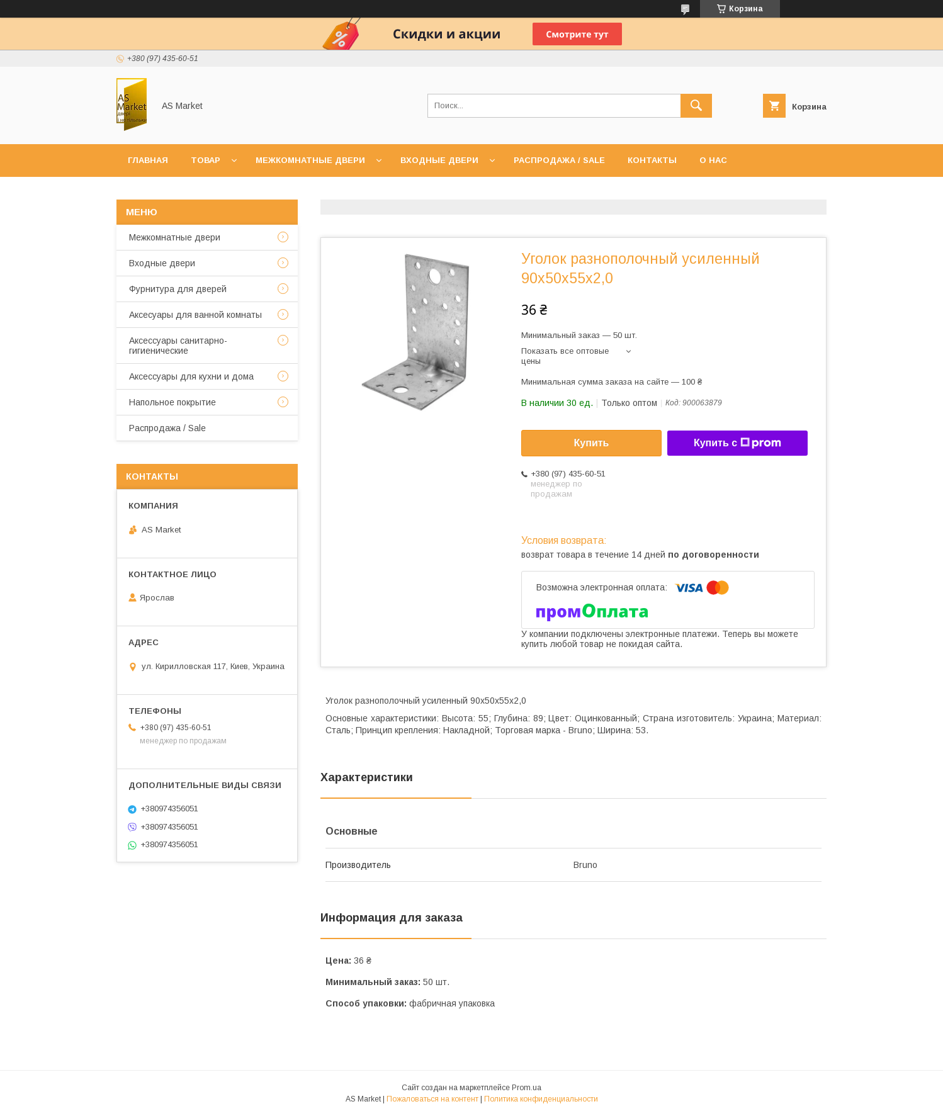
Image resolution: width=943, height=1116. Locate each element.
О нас (713, 160)
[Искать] (696, 106)
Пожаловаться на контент (432, 1099)
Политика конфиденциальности (541, 1099)
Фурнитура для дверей (178, 289)
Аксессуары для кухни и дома (191, 376)
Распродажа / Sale (559, 160)
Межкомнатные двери (310, 160)
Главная (148, 160)
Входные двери (439, 160)
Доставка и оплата (175, 193)
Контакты (652, 160)
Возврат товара (284, 193)
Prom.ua (526, 1087)
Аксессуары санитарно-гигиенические (178, 345)
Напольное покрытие (172, 402)
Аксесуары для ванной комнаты (195, 315)
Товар (205, 160)
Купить (591, 442)
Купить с (737, 443)
